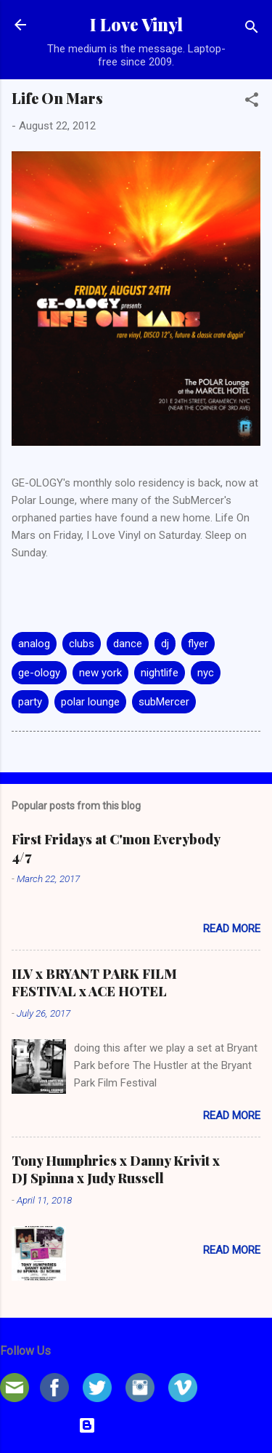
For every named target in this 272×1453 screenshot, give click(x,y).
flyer (198, 643)
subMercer (164, 701)
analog (34, 643)
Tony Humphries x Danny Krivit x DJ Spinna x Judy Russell (116, 1169)
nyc (205, 672)
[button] (251, 102)
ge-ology (39, 672)
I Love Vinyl (136, 24)
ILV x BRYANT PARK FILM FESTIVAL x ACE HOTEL (94, 982)
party (30, 701)
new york (100, 672)
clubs (81, 643)
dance (127, 643)
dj (165, 643)
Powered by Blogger (136, 1425)
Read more (231, 928)
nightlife (159, 672)
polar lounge (90, 701)
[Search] (251, 29)
